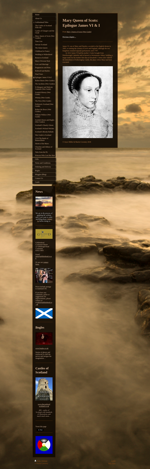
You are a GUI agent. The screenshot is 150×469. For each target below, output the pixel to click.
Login (113, 461)
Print (38, 461)
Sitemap (44, 461)
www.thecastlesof (44, 404)
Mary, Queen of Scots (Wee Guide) (79, 32)
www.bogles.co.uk (42, 348)
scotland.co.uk (44, 406)
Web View (111, 463)
